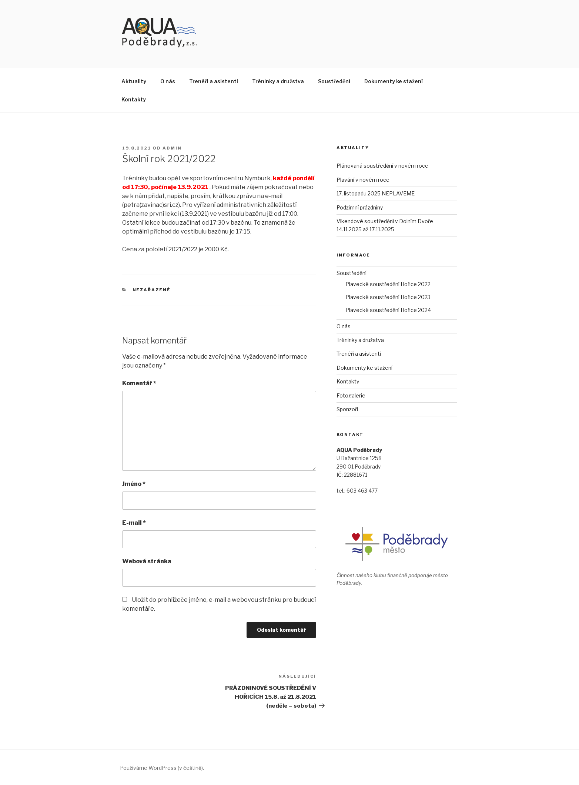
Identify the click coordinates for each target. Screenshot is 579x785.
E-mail (134, 522)
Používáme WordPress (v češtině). (162, 768)
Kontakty (133, 99)
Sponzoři (347, 409)
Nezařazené (152, 289)
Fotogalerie (351, 395)
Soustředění (334, 81)
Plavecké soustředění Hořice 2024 (388, 310)
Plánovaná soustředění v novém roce (382, 165)
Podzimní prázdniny (360, 207)
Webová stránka (146, 561)
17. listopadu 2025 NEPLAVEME (376, 193)
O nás (167, 81)
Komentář (139, 383)
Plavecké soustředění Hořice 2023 (388, 297)
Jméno (133, 483)
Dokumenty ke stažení (393, 81)
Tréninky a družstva (278, 81)
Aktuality (133, 81)
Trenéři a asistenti (213, 81)
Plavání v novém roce (363, 180)
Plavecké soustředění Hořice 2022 (388, 284)
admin (172, 148)
